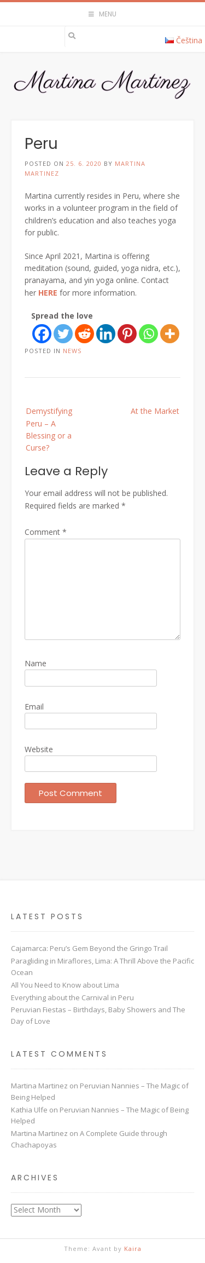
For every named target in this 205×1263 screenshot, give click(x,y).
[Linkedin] (105, 333)
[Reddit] (84, 333)
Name (35, 663)
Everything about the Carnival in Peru (72, 997)
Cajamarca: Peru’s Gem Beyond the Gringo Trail (89, 948)
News (72, 351)
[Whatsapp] (148, 333)
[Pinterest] (127, 333)
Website (39, 749)
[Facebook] (41, 333)
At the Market (155, 411)
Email (34, 706)
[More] (169, 333)
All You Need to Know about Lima (65, 985)
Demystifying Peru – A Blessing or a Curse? (49, 429)
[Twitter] (63, 333)
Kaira (133, 1248)
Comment (46, 532)
